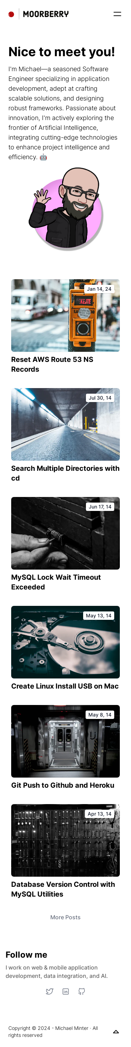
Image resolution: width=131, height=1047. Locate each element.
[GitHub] (82, 991)
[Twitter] (50, 991)
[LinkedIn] (66, 991)
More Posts (65, 917)
